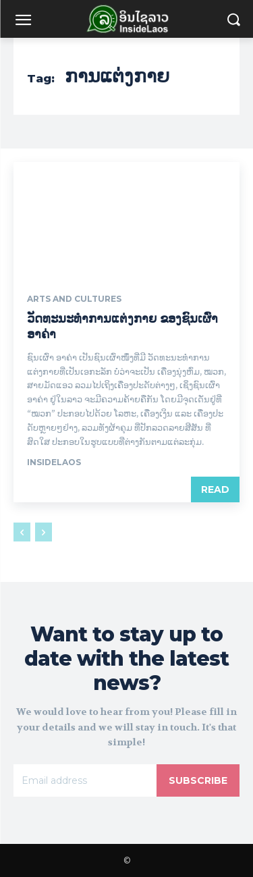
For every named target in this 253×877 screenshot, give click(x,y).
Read (215, 489)
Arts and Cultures (74, 299)
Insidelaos (54, 462)
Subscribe (198, 780)
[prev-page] (21, 532)
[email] (85, 780)
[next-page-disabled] (43, 532)
